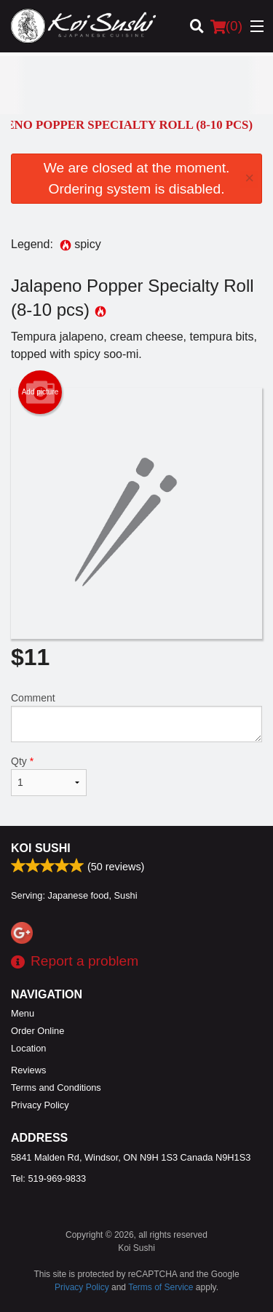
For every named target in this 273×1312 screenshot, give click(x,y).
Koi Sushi (41, 848)
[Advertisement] (136, 85)
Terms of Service (160, 1287)
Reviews (28, 1070)
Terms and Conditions (56, 1087)
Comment (136, 717)
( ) (226, 26)
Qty (49, 775)
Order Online (37, 1030)
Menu (22, 1013)
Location (28, 1048)
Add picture (40, 392)
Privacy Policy (40, 1105)
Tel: (48, 1178)
